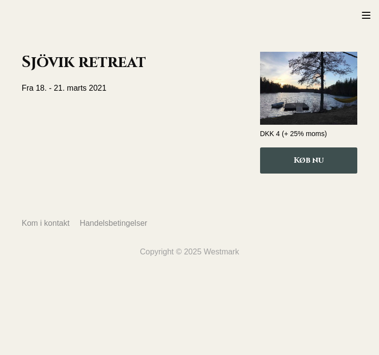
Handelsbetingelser (113, 223)
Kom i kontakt (46, 223)
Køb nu (309, 160)
